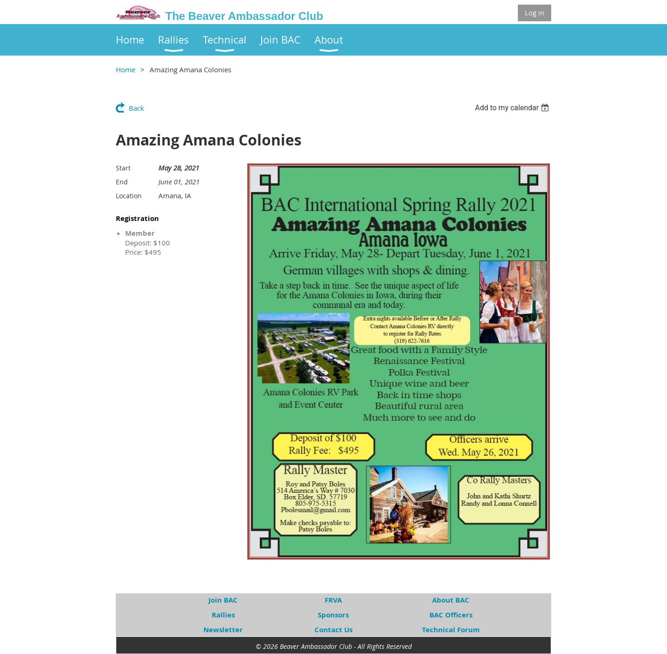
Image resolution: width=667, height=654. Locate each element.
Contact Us (333, 630)
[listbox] (513, 107)
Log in (534, 12)
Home (125, 69)
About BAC (450, 600)
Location (129, 195)
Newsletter (223, 630)
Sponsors (333, 615)
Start (123, 168)
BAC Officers (450, 615)
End (122, 181)
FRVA (333, 600)
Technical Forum (451, 630)
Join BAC (223, 600)
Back (136, 108)
